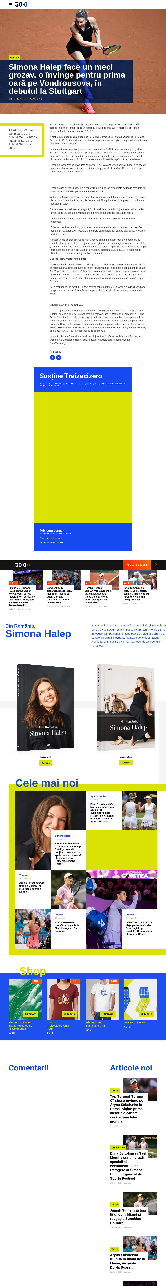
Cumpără (45, 763)
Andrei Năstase (101, 606)
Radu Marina (64, 606)
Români (14, 57)
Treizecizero (17, 99)
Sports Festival (98, 796)
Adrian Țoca (26, 609)
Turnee (23, 875)
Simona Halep (62, 835)
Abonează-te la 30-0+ (137, 565)
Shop (32, 971)
